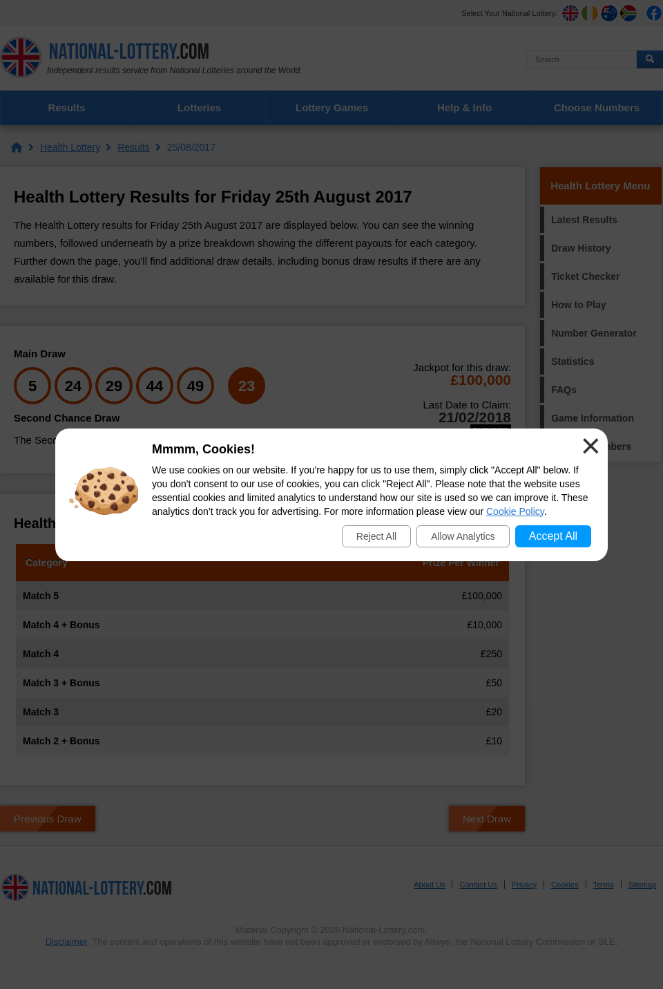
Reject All (376, 536)
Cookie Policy (515, 511)
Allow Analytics (463, 536)
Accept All (553, 536)
